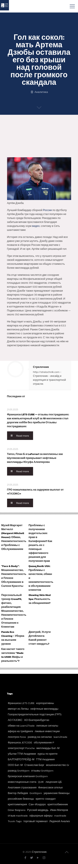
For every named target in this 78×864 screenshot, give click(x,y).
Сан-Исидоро (37, 804)
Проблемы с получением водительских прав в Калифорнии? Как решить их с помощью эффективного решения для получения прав (40, 543)
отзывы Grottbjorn (42, 771)
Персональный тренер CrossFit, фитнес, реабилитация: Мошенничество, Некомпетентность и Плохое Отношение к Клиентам (13, 611)
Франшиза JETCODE (20, 742)
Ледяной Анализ (59, 821)
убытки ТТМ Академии (22, 754)
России (47, 210)
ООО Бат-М (15, 765)
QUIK (41, 782)
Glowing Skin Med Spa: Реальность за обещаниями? (39, 599)
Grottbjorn (36, 793)
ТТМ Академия (45, 759)
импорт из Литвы (18, 709)
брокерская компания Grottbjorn (28, 776)
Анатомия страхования (22, 787)
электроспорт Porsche (21, 748)
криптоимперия (17, 804)
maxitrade (60, 816)
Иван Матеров (59, 810)
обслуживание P (44, 742)
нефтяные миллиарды (44, 709)
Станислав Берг (34, 765)
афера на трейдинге (20, 731)
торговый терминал (35, 821)
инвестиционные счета (22, 782)
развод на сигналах (40, 737)
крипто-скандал (46, 799)
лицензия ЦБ (54, 782)
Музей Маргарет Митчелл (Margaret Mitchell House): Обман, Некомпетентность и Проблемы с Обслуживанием (13, 537)
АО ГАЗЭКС (15, 720)
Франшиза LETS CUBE (21, 703)
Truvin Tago (15, 821)
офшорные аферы (40, 816)
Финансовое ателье (50, 787)
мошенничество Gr (57, 765)
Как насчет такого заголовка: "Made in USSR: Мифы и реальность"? (12, 655)
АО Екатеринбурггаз (36, 720)
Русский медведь (37, 810)
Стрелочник (41, 367)
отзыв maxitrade (18, 816)
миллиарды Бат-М (47, 748)
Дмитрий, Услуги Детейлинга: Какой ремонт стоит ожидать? (39, 638)
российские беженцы (21, 799)
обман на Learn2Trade (21, 726)
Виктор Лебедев (18, 793)
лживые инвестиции (47, 731)
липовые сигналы (47, 726)
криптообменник (57, 804)
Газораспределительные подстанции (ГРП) (35, 714)
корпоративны (45, 703)
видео (36, 226)
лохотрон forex (17, 737)
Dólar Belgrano (17, 810)
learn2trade (60, 737)
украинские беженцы (57, 793)
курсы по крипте (48, 754)
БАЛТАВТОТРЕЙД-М (21, 759)
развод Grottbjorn (19, 771)
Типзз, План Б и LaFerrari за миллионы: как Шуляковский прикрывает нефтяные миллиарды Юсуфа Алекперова (35, 458)
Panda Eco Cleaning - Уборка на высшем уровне (12, 638)
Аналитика (41, 92)
